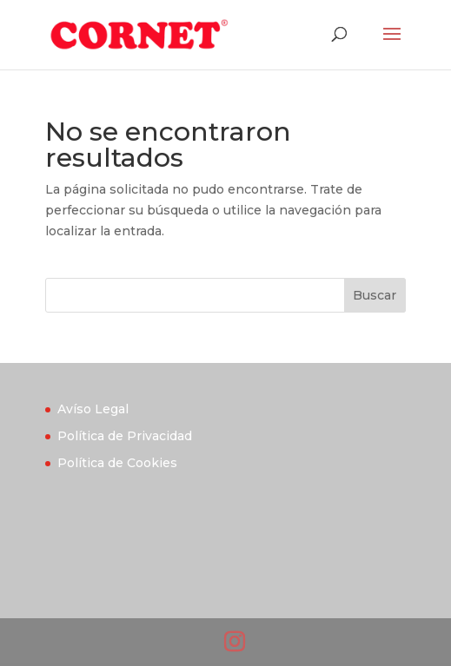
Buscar (374, 295)
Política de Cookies (117, 463)
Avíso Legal (93, 409)
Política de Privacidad (124, 436)
